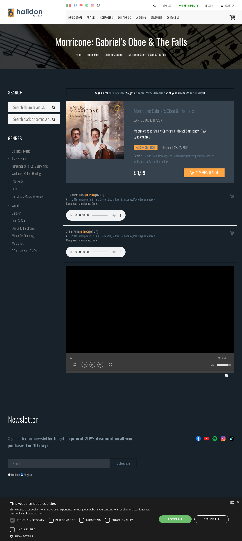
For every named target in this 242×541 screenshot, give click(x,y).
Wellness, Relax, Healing (26, 173)
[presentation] (38, 493)
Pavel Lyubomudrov (144, 199)
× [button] (237, 502)
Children (16, 213)
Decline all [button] (211, 519)
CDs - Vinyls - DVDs (24, 250)
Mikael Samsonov (188, 131)
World (15, 205)
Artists (91, 17)
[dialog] (121, 519)
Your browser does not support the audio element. (96, 215)
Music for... (18, 243)
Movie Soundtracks (155, 156)
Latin (14, 188)
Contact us (173, 17)
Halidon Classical (114, 55)
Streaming (156, 17)
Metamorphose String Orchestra (154, 131)
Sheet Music (124, 17)
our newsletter (117, 93)
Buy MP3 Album (204, 172)
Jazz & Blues (19, 158)
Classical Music (21, 151)
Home (79, 55)
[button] (81, 536)
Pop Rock (17, 181)
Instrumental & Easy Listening (30, 166)
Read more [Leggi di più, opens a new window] (37, 513)
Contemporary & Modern (200, 156)
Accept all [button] (175, 519)
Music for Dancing (23, 235)
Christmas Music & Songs (27, 196)
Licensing (141, 17)
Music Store (75, 17)
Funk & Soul (19, 220)
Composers (106, 17)
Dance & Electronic (23, 228)
